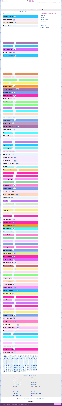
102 (6, 365)
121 (12, 367)
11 (21, 356)
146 (32, 369)
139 (17, 369)
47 (14, 360)
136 (10, 369)
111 (25, 365)
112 (27, 365)
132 (36, 367)
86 (12, 363)
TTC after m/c (43, 21)
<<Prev (5, 356)
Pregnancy (30, 375)
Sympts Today (45, 2)
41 (4, 360)
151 (8, 371)
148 (36, 369)
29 (17, 358)
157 (21, 371)
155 (17, 371)
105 (12, 365)
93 (24, 363)
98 (32, 363)
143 (25, 369)
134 (6, 369)
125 (21, 367)
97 (31, 363)
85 (10, 363)
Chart (37, 9)
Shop (60, 2)
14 (26, 356)
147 (34, 369)
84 (9, 363)
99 (34, 363)
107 (17, 365)
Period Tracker (15, 388)
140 (19, 369)
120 (10, 367)
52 (22, 360)
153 (12, 371)
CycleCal (19, 9)
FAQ (32, 395)
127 (25, 367)
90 (19, 363)
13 (25, 356)
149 (4, 371)
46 (12, 360)
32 (22, 358)
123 (17, 367)
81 (4, 363)
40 (36, 358)
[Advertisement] (31, 6)
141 (21, 369)
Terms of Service (20, 398)
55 (27, 360)
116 (36, 365)
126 (23, 367)
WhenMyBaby (41, 9)
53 (24, 360)
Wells (26, 11)
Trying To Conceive (44, 19)
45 (10, 360)
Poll (57, 2)
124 (19, 367)
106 (15, 365)
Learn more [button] (28, 404)
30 (19, 358)
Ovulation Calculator (16, 380)
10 (20, 356)
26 (12, 358)
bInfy (40, 398)
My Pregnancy (43, 17)
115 (34, 365)
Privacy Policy (26, 398)
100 (36, 363)
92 (22, 363)
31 (21, 358)
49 (17, 360)
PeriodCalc (51, 2)
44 (9, 360)
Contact (31, 398)
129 (29, 367)
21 (4, 358)
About (43, 398)
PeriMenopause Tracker (17, 395)
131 (34, 367)
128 (27, 367)
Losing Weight (43, 15)
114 (32, 365)
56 (29, 360)
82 (5, 363)
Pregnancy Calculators (17, 382)
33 (24, 358)
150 (6, 371)
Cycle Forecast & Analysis (35, 388)
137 (12, 369)
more (15, 16)
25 (11, 358)
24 (9, 358)
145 (29, 369)
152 (10, 371)
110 (23, 365)
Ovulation (26, 375)
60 (36, 360)
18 (33, 356)
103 (8, 365)
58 (32, 360)
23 (7, 358)
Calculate (32, 9)
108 (19, 365)
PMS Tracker (15, 393)
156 (19, 371)
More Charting (33, 384)
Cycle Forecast (39, 2)
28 (16, 358)
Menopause (34, 375)
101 (4, 365)
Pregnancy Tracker (16, 391)
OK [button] (57, 404)
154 (15, 371)
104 (10, 365)
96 (29, 363)
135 (8, 369)
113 (29, 365)
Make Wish (16, 11)
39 (34, 358)
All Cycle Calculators (16, 384)
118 (6, 367)
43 (7, 360)
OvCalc (54, 2)
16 (30, 356)
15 (28, 356)
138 (15, 369)
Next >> (24, 371)
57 (31, 360)
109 (21, 365)
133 (4, 369)
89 (17, 363)
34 (26, 358)
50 (19, 360)
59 (34, 360)
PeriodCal (24, 9)
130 (32, 367)
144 (27, 369)
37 (31, 358)
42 (5, 360)
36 (29, 358)
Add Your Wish (43, 25)
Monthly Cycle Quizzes (35, 391)
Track (28, 9)
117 (4, 367)
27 (14, 358)
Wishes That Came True (44, 27)
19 (35, 356)
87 (14, 363)
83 (7, 363)
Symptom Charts (34, 382)
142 (23, 369)
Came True (21, 11)
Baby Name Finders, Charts (36, 393)
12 (23, 356)
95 (27, 363)
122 (15, 367)
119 (8, 367)
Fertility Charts (33, 380)
